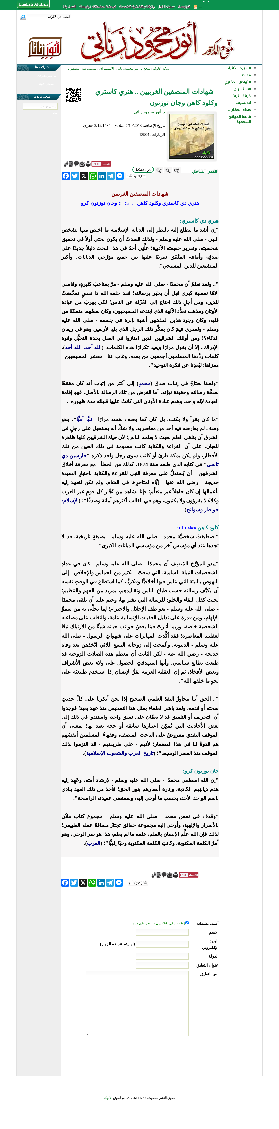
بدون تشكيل (143, 170)
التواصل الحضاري (237, 82)
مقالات (245, 75)
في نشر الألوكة (46, 84)
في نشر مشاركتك (46, 76)
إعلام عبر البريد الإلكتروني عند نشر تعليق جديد (159, 923)
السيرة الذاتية (239, 68)
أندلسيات (243, 103)
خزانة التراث (241, 96)
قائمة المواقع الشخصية (240, 119)
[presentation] (180, 1054)
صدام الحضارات (239, 110)
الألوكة (108, 1098)
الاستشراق (242, 89)
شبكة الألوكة (161, 68)
